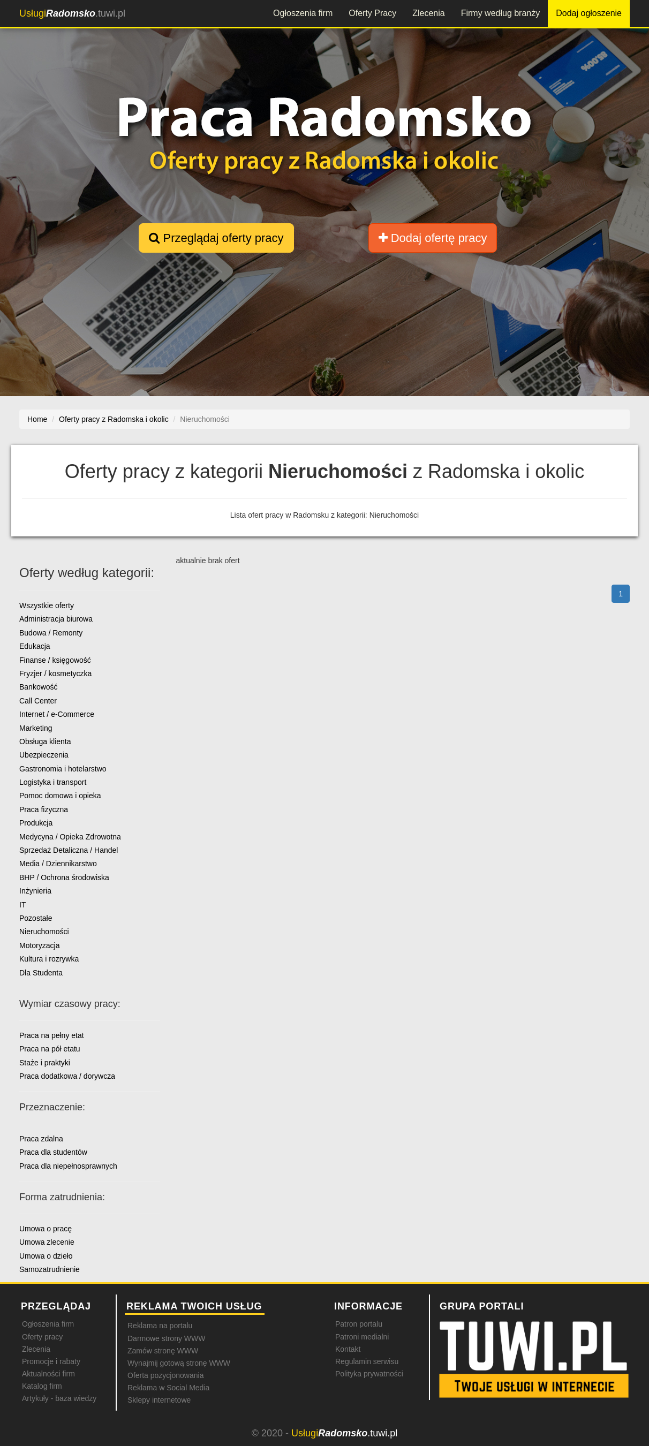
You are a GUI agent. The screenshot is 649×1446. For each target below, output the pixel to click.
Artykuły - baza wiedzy (59, 1398)
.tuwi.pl (72, 13)
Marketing (35, 728)
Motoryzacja (39, 945)
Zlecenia (428, 13)
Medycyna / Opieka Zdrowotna (70, 836)
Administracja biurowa (56, 619)
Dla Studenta (41, 972)
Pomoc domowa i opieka (60, 795)
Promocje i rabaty (51, 1361)
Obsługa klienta (45, 741)
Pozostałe (35, 918)
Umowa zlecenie (46, 1242)
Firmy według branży (500, 13)
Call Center (38, 700)
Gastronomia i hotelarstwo (63, 768)
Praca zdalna (41, 1138)
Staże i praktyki (44, 1062)
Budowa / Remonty (50, 633)
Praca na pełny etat (51, 1035)
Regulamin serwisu (366, 1361)
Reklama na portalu (159, 1325)
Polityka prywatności (369, 1373)
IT (22, 904)
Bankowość (38, 687)
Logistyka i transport (52, 782)
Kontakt (347, 1349)
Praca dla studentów (53, 1152)
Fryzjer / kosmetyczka (55, 673)
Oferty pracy (42, 1337)
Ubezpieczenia (44, 755)
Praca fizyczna (43, 809)
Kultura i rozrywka (49, 959)
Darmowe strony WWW (166, 1338)
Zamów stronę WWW (162, 1350)
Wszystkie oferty (46, 605)
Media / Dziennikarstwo (58, 863)
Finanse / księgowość (55, 660)
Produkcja (35, 823)
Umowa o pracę (45, 1228)
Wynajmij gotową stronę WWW (178, 1363)
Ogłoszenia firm (303, 13)
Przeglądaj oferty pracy (216, 238)
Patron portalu (358, 1324)
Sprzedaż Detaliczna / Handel (68, 850)
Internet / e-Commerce (56, 714)
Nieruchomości (44, 931)
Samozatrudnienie (49, 1269)
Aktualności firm (48, 1373)
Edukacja (34, 646)
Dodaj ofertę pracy (433, 238)
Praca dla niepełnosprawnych (68, 1166)
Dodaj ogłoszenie (589, 13)
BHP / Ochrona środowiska (64, 877)
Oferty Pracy (372, 13)
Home (37, 419)
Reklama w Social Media (168, 1387)
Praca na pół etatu (49, 1048)
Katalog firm (42, 1386)
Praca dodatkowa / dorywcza (67, 1076)
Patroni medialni (362, 1337)
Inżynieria (35, 891)
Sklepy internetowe (159, 1400)
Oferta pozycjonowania (165, 1375)
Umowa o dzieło (46, 1256)
